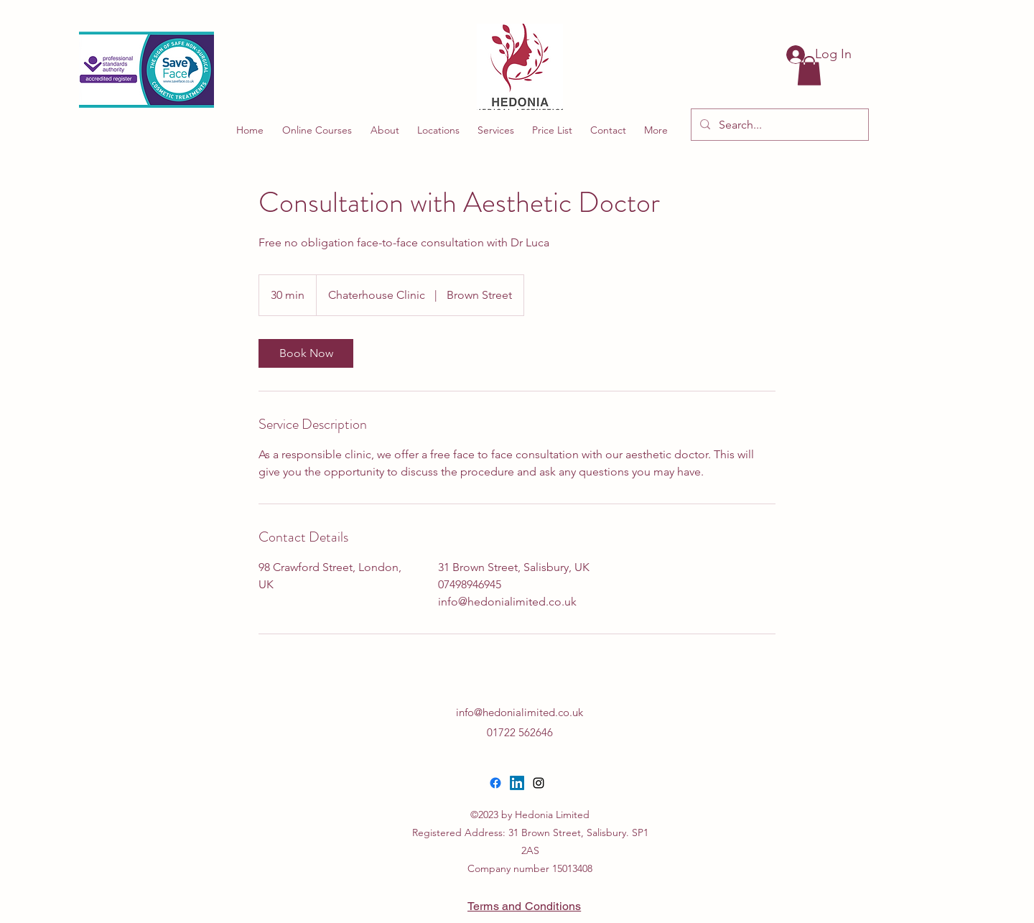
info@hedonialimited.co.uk (519, 712)
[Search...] (778, 125)
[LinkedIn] (517, 783)
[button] (809, 70)
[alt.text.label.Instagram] (538, 783)
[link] (305, 353)
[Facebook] (495, 783)
